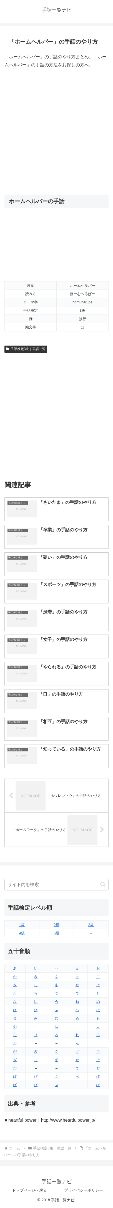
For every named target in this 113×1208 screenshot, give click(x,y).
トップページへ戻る (29, 1190)
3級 (91, 925)
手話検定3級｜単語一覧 (26, 349)
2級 (56, 925)
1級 (22, 925)
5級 (56, 933)
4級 (22, 933)
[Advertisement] (56, 131)
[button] (103, 884)
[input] (56, 884)
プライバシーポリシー (83, 1190)
